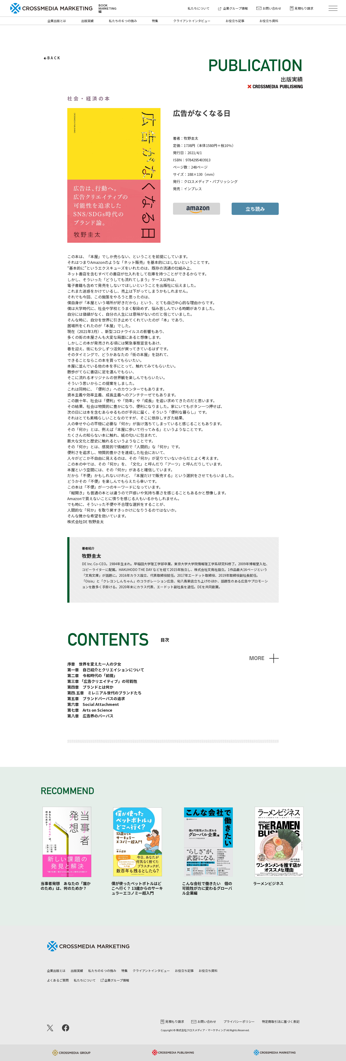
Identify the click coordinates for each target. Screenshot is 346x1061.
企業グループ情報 (233, 8)
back (54, 57)
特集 (155, 20)
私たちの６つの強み (123, 20)
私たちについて (199, 8)
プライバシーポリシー (239, 1021)
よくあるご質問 (58, 980)
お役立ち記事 (235, 20)
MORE (256, 658)
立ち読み (255, 208)
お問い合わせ (268, 8)
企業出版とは (56, 20)
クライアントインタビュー (191, 20)
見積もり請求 (301, 8)
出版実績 (87, 20)
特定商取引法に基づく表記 (280, 1021)
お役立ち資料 (269, 20)
